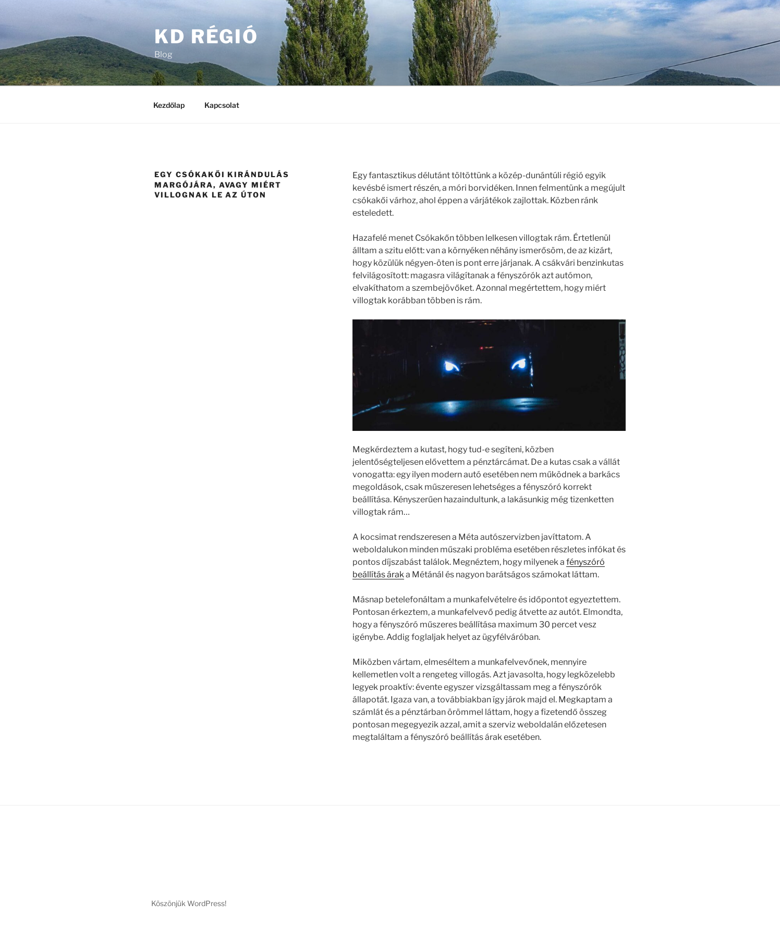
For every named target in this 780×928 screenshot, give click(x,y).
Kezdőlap (169, 105)
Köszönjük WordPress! (188, 903)
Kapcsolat (221, 105)
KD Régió (206, 36)
